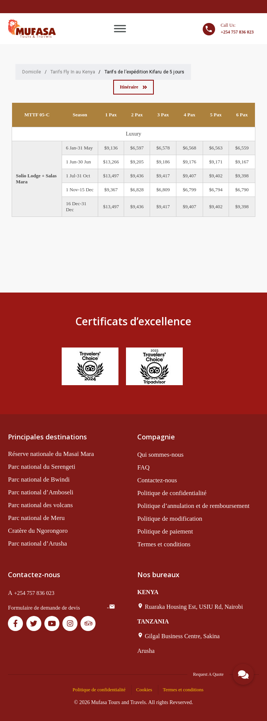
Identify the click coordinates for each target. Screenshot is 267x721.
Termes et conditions (163, 544)
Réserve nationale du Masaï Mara (51, 453)
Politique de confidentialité (171, 493)
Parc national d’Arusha (37, 543)
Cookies (144, 689)
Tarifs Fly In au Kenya (73, 72)
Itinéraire (133, 87)
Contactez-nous (157, 480)
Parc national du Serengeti (41, 466)
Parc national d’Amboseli (40, 492)
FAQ (143, 467)
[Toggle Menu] (120, 28)
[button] (243, 674)
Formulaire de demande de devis (44, 608)
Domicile (31, 72)
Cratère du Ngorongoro (38, 530)
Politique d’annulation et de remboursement (193, 505)
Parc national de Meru (36, 517)
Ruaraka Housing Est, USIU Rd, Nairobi (194, 607)
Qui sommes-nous (160, 454)
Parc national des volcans (40, 505)
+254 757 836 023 (34, 593)
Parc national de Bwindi (39, 479)
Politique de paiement (165, 531)
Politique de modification (169, 518)
